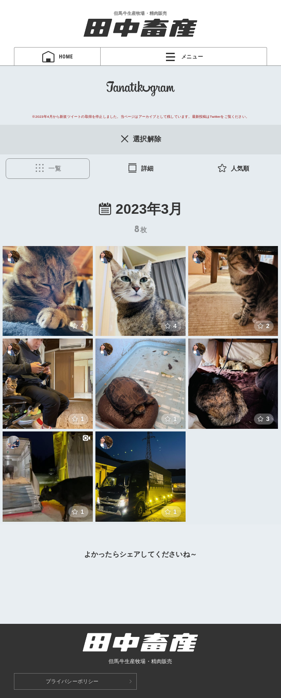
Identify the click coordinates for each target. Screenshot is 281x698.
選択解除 (140, 139)
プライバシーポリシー (72, 681)
